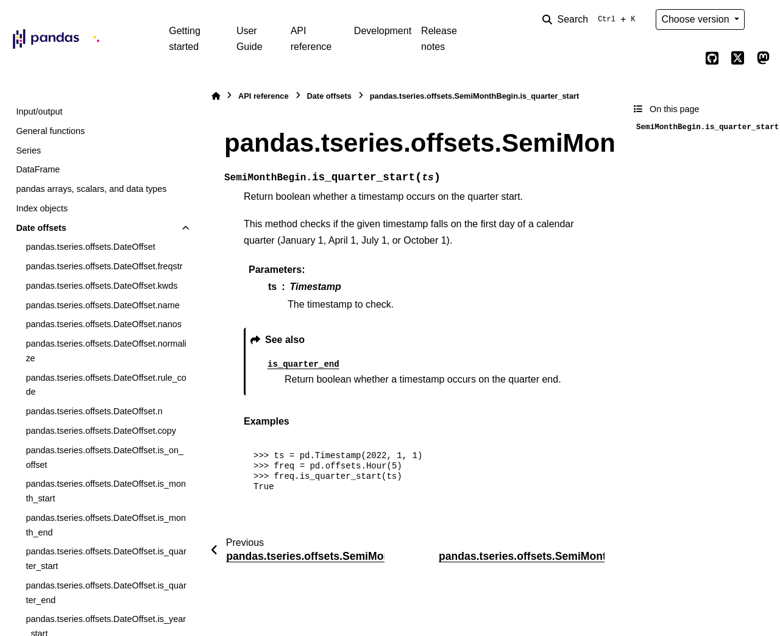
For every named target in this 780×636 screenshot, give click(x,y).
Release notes (439, 39)
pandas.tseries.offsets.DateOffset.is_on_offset (104, 457)
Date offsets (41, 228)
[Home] (215, 96)
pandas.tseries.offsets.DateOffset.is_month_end (106, 525)
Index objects (42, 208)
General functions (50, 131)
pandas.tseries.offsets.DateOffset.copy (101, 431)
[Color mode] (763, 19)
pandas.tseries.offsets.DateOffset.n (94, 411)
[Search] (591, 19)
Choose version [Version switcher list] (696, 19)
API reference (311, 39)
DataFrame (38, 169)
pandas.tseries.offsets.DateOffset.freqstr (104, 266)
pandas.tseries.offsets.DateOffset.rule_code (106, 385)
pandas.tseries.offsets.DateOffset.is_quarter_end (106, 593)
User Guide (249, 39)
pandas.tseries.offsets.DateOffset (90, 247)
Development (382, 31)
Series (28, 150)
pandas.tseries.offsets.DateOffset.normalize (106, 351)
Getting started (184, 39)
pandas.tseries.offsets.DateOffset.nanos (103, 324)
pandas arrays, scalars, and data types (91, 189)
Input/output (39, 111)
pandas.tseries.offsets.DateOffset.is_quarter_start (106, 558)
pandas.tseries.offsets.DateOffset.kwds (101, 286)
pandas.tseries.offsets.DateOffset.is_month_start (106, 491)
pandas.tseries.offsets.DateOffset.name (102, 305)
